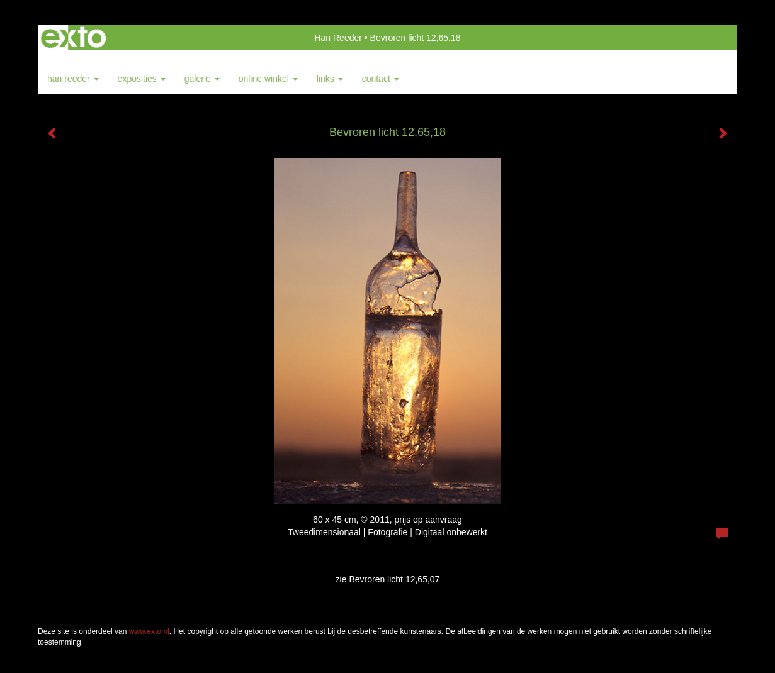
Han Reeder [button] (73, 79)
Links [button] (330, 79)
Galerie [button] (202, 79)
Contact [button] (380, 79)
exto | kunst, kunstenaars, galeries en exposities (73, 37)
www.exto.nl (149, 631)
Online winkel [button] (268, 79)
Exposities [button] (142, 79)
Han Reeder (338, 38)
